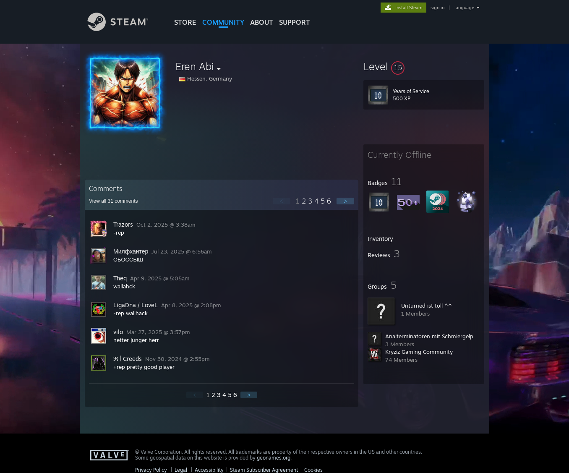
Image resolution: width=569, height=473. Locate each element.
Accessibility (209, 470)
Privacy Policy (151, 470)
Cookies (313, 470)
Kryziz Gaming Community (419, 351)
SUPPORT (294, 22)
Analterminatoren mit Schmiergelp (429, 336)
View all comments (113, 201)
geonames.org (273, 458)
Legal (181, 470)
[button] (423, 66)
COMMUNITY (223, 22)
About (261, 22)
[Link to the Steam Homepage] (124, 28)
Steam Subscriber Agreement (264, 470)
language (464, 7)
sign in (437, 7)
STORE (185, 22)
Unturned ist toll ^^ (426, 305)
